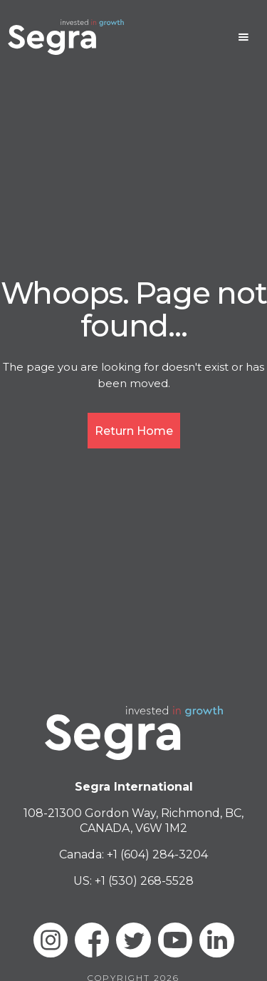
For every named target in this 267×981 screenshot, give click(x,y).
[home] (66, 37)
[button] (243, 37)
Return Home (134, 431)
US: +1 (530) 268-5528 (133, 881)
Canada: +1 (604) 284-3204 (133, 854)
